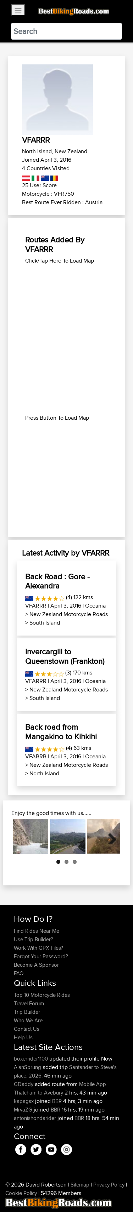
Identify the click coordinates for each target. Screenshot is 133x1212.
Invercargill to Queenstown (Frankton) (64, 656)
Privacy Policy (108, 1184)
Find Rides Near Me (36, 931)
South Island (44, 623)
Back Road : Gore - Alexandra (57, 581)
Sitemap (80, 1184)
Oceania (95, 606)
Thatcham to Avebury (38, 1092)
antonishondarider (35, 1118)
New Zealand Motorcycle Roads (68, 614)
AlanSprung (28, 1067)
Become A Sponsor (36, 965)
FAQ (18, 973)
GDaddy (24, 1084)
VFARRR (35, 606)
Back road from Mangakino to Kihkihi (61, 731)
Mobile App (92, 1084)
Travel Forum (29, 1003)
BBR (57, 1101)
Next (109, 836)
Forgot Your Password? (41, 956)
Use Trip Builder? (33, 939)
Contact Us (26, 1029)
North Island (44, 773)
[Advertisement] (66, 300)
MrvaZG (24, 1109)
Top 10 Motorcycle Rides (42, 995)
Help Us (23, 1037)
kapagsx (24, 1101)
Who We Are (28, 1020)
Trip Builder (27, 1012)
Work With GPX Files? (38, 948)
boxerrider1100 (31, 1058)
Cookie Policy (21, 1193)
